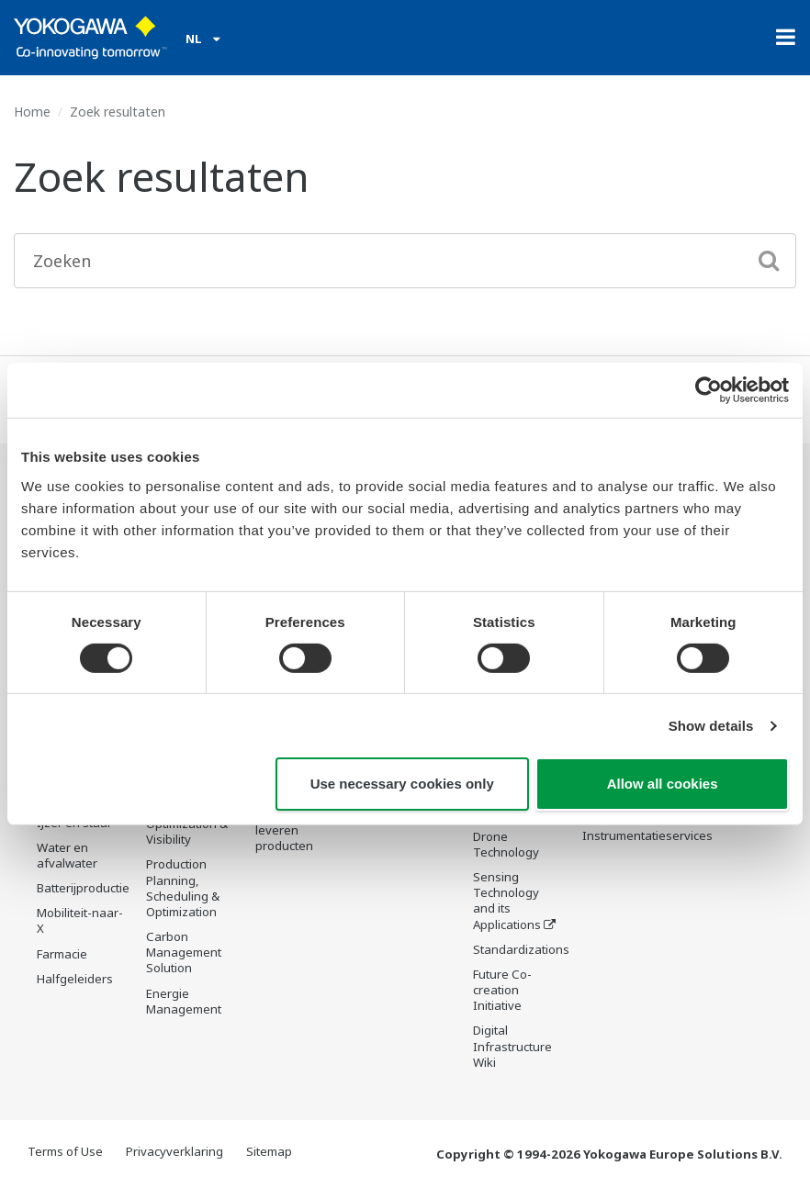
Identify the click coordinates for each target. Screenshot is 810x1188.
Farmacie (62, 955)
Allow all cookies (662, 783)
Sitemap (269, 1153)
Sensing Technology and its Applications (507, 902)
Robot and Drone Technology (506, 838)
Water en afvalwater (67, 856)
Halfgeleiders (75, 979)
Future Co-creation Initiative (502, 991)
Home (32, 111)
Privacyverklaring (174, 1153)
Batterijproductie (83, 888)
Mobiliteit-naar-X (80, 921)
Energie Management (183, 1001)
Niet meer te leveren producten (289, 831)
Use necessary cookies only (402, 783)
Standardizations (521, 951)
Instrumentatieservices (647, 836)
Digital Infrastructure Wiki (512, 1047)
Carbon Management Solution (183, 953)
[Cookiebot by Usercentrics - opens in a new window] (708, 390)
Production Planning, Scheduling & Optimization (182, 888)
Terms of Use (65, 1153)
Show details (711, 726)
